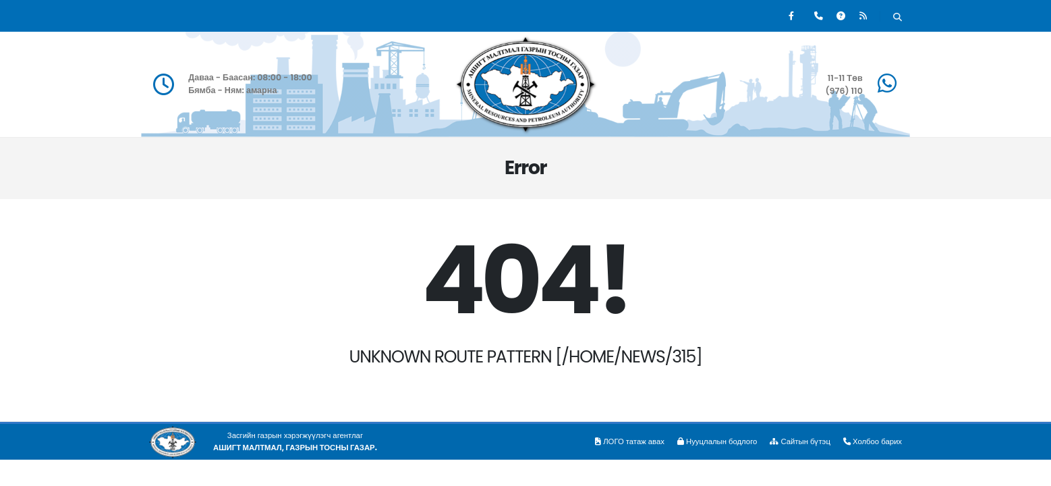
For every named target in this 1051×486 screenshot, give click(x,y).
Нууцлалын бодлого (717, 441)
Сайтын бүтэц (800, 441)
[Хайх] (897, 17)
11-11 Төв (845, 78)
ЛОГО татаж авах (629, 441)
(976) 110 (843, 91)
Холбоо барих (872, 441)
